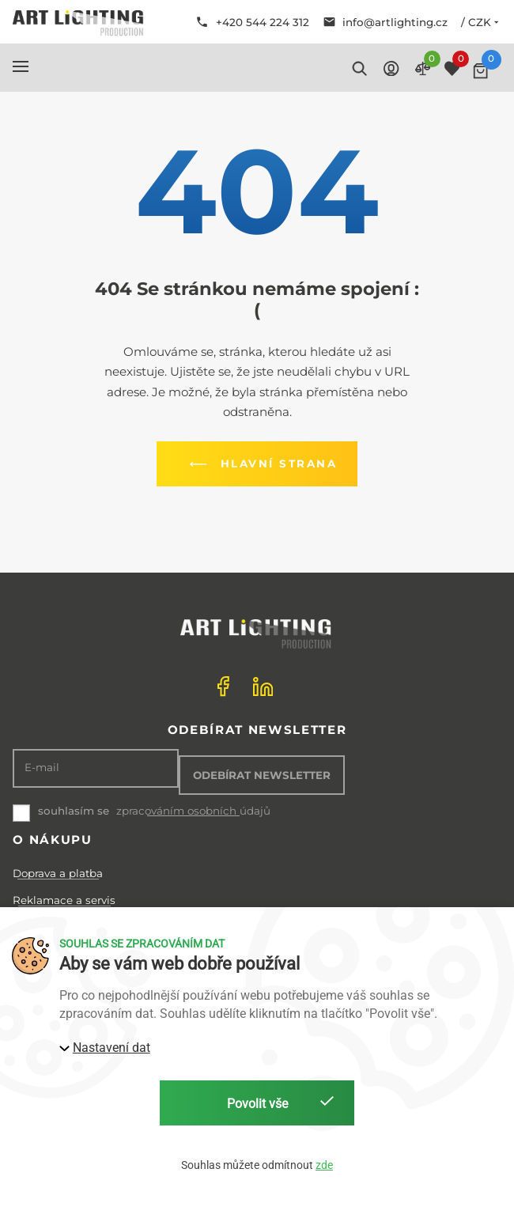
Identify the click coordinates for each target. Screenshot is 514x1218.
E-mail (42, 767)
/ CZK (481, 22)
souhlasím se (73, 810)
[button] (20, 66)
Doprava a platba (58, 873)
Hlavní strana (260, 464)
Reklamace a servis (64, 900)
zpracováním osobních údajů (193, 811)
